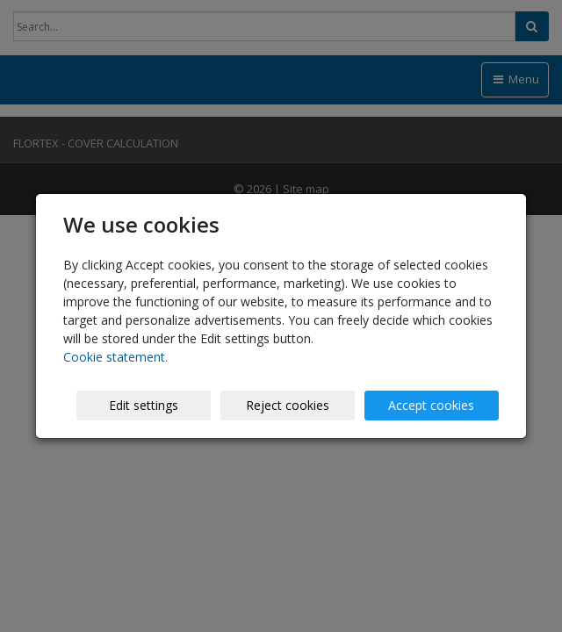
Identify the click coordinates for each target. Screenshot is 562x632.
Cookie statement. (115, 356)
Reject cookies (287, 405)
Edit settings (143, 405)
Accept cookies (431, 405)
